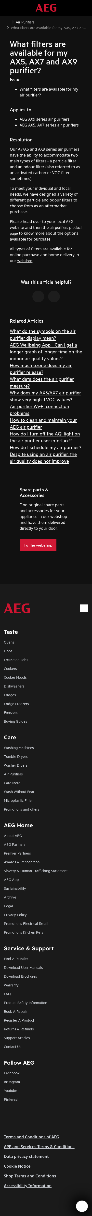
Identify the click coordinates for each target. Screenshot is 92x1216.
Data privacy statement (26, 1156)
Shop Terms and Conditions (30, 1176)
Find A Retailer (16, 958)
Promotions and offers (21, 809)
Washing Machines (19, 747)
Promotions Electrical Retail (26, 923)
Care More (12, 782)
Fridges (10, 694)
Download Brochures (20, 976)
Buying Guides (15, 721)
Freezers (11, 712)
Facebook (12, 1072)
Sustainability (15, 888)
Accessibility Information (28, 1185)
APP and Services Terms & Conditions (39, 1146)
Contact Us (12, 1046)
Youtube (10, 1090)
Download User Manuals (23, 967)
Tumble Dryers (16, 756)
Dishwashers (14, 686)
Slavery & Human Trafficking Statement (35, 870)
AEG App (11, 879)
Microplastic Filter (18, 800)
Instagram (12, 1081)
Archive (10, 897)
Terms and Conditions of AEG (31, 1137)
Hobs (8, 650)
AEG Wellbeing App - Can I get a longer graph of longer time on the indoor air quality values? (46, 351)
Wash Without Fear (19, 791)
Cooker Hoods (15, 677)
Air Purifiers (13, 774)
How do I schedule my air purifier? (45, 447)
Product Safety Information (25, 1002)
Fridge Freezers (16, 703)
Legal (8, 905)
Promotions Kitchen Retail (24, 932)
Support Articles (17, 1037)
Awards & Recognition (21, 861)
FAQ (7, 993)
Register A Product (19, 1020)
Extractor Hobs (16, 659)
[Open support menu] (82, 1206)
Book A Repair (15, 1011)
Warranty (11, 985)
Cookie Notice (17, 1166)
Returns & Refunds (19, 1028)
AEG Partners (15, 844)
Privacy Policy (15, 914)
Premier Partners (17, 853)
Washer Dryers (15, 765)
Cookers (10, 668)
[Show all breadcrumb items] (8, 21)
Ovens (9, 642)
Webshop (24, 260)
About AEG (13, 835)
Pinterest (11, 1099)
